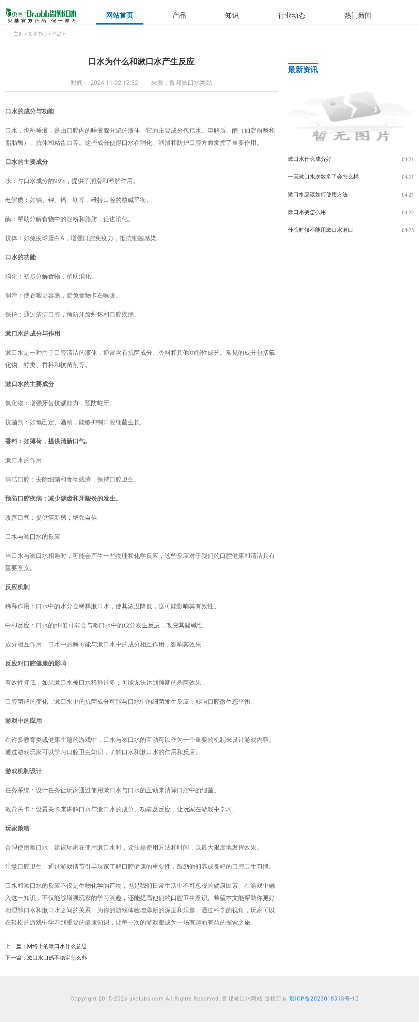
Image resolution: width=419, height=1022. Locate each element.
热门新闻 (358, 15)
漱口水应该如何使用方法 (318, 194)
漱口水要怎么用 (307, 212)
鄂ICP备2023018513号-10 (324, 998)
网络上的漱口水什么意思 (57, 946)
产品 (179, 15)
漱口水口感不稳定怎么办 (57, 958)
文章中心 (37, 33)
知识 (232, 15)
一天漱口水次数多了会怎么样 (323, 176)
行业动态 (291, 15)
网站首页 (119, 15)
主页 (18, 33)
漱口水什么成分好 (309, 159)
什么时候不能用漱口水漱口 (320, 230)
